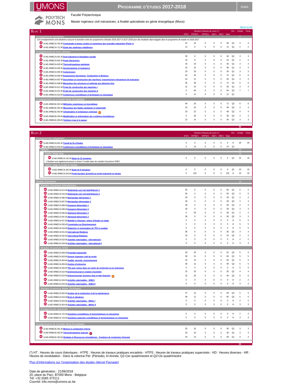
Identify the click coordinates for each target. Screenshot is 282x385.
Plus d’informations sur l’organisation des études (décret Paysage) (74, 362)
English (244, 6)
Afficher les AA (246, 27)
